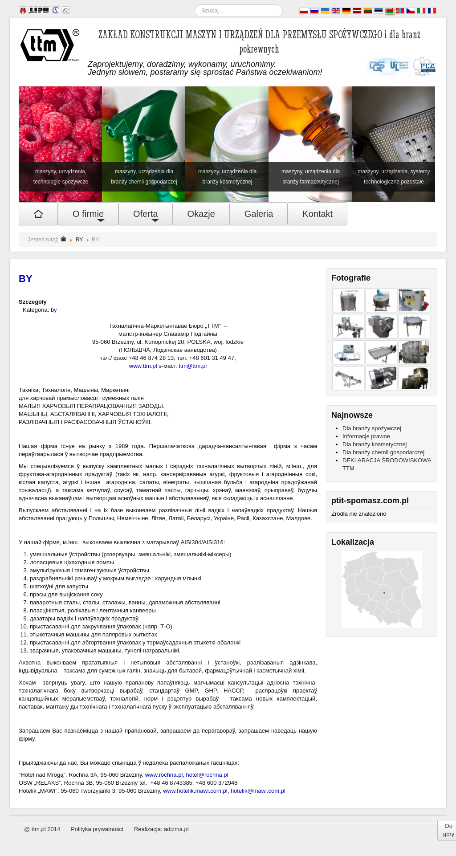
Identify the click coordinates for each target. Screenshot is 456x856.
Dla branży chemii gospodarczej (383, 452)
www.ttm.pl (143, 366)
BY (79, 239)
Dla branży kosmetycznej (374, 444)
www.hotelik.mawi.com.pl (195, 790)
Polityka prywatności (97, 829)
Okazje (201, 214)
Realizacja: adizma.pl (161, 829)
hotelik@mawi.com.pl (258, 790)
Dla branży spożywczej (371, 428)
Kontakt (317, 214)
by (54, 309)
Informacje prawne (366, 436)
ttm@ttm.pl (193, 366)
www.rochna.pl (164, 774)
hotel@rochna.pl (207, 774)
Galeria (258, 214)
